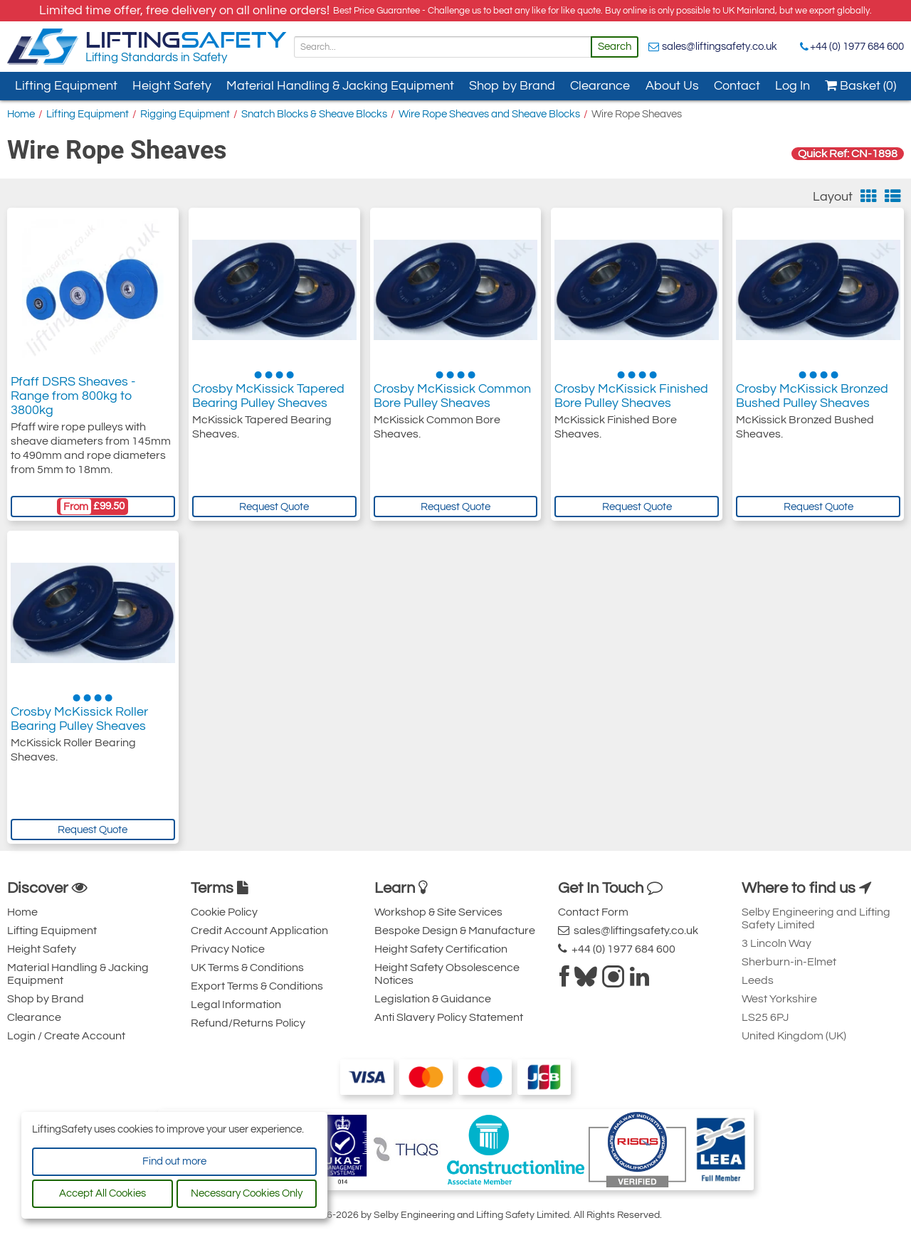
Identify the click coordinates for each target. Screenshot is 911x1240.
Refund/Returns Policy (248, 1023)
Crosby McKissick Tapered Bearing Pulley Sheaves (268, 396)
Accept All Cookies (102, 1193)
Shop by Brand (512, 85)
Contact (737, 85)
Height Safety (171, 85)
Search (614, 46)
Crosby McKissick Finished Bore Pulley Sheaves (631, 396)
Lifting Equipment (66, 85)
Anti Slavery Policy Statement (448, 1017)
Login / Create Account (66, 1036)
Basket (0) (860, 85)
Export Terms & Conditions (257, 986)
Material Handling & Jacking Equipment (340, 85)
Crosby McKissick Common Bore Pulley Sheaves (452, 396)
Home (21, 114)
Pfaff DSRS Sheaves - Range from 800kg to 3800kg (73, 396)
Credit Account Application (259, 930)
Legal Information (236, 1004)
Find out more (174, 1161)
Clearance (600, 85)
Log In (792, 85)
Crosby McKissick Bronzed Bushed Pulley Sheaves (812, 396)
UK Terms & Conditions (247, 967)
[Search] (442, 47)
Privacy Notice (228, 949)
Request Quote (274, 507)
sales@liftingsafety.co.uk (719, 46)
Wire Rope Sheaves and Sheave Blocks (489, 114)
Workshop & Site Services (438, 912)
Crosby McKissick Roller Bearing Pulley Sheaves (79, 719)
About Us (672, 85)
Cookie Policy (224, 912)
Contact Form (593, 912)
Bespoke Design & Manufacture (454, 930)
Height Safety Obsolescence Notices (447, 974)
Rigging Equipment (185, 114)
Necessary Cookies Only (246, 1193)
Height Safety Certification (440, 949)
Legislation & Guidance (432, 999)
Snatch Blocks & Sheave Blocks (314, 114)
